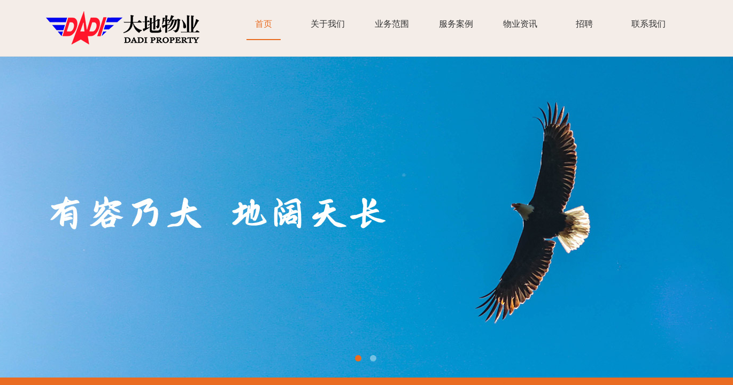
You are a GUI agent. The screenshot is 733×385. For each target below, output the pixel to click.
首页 (263, 23)
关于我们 (328, 23)
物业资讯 (520, 23)
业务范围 (392, 23)
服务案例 (456, 23)
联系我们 (648, 23)
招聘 (584, 23)
